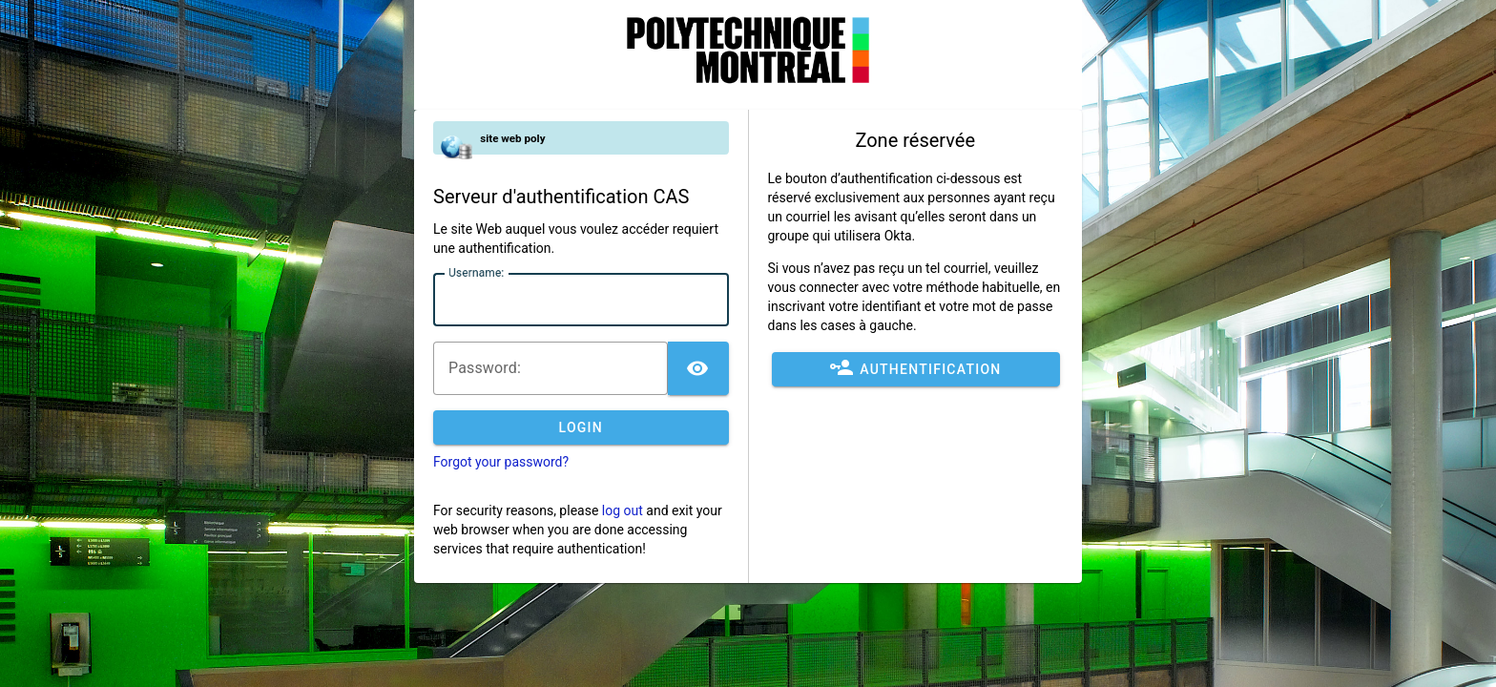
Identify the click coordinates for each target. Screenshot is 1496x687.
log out (622, 510)
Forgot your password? (501, 461)
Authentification (916, 369)
